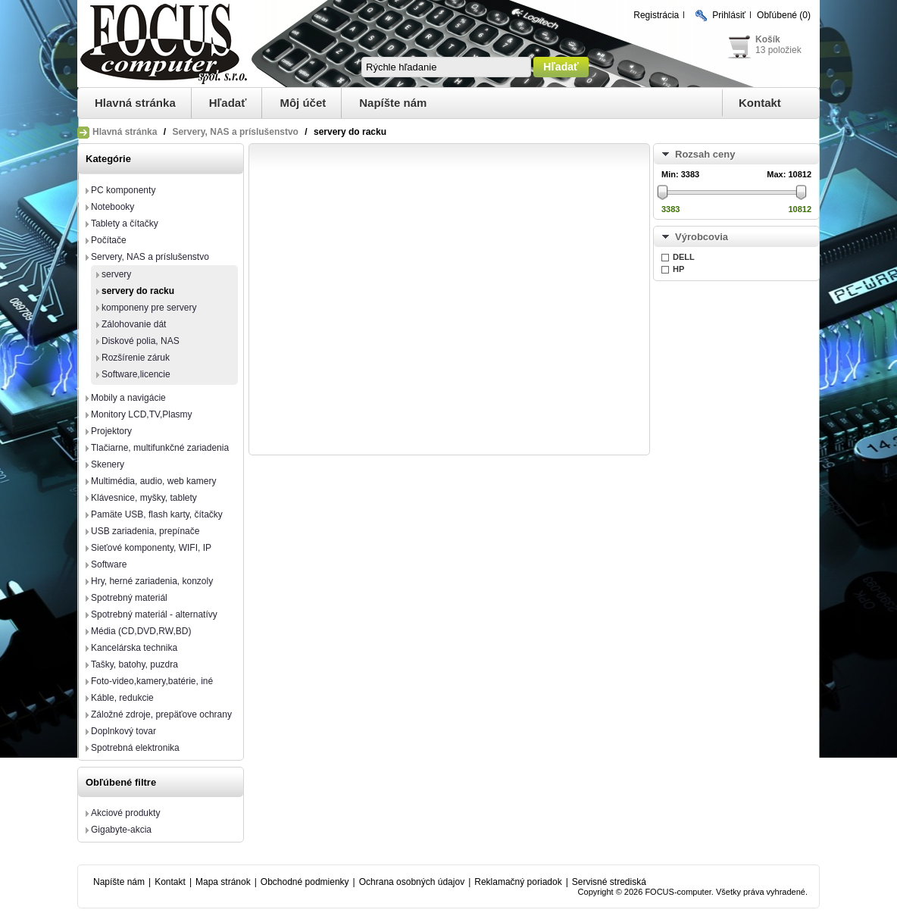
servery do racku (138, 291)
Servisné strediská (609, 882)
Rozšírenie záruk (136, 357)
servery (116, 274)
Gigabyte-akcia (121, 829)
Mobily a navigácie (128, 397)
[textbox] (446, 67)
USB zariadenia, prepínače (145, 531)
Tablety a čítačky (124, 223)
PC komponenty (123, 190)
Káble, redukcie (122, 697)
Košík (767, 39)
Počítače (109, 240)
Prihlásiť (728, 15)
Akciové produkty (125, 813)
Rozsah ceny (705, 154)
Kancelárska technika (134, 647)
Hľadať (228, 102)
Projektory (111, 431)
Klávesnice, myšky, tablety (144, 497)
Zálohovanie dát (134, 324)
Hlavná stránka (135, 102)
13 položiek (778, 50)
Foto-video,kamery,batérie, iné (152, 681)
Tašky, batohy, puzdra (134, 664)
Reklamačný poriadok (517, 882)
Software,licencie (136, 374)
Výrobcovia (701, 237)
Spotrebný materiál (129, 597)
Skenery (107, 464)
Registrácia (656, 15)
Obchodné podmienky (305, 882)
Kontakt (760, 102)
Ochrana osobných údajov (411, 882)
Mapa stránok (223, 882)
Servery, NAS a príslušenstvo (235, 132)
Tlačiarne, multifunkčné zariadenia (160, 447)
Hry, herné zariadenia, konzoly (152, 581)
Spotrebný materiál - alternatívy (154, 614)
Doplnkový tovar (123, 731)
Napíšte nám (393, 102)
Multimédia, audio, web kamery (153, 481)
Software (109, 564)
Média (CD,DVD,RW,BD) (141, 631)
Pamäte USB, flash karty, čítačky (157, 514)
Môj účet (303, 102)
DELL (684, 256)
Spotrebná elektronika (135, 747)
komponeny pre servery (149, 307)
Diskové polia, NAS (141, 341)
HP (678, 269)
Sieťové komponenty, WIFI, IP (151, 547)
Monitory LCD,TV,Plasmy (141, 414)
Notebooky (112, 207)
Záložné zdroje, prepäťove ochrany (161, 714)
